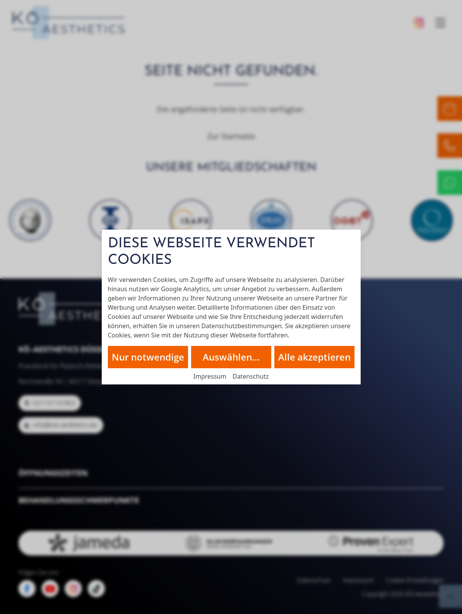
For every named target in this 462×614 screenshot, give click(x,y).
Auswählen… (231, 357)
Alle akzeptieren (314, 357)
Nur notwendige (148, 357)
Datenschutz (250, 376)
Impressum (210, 376)
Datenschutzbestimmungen (241, 326)
